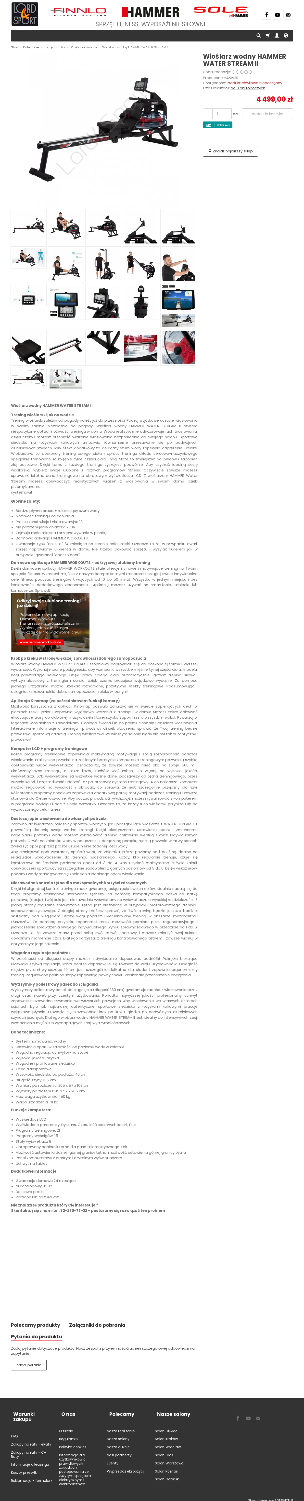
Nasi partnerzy (119, 1450)
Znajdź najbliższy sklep (230, 151)
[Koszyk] (267, 35)
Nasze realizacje (121, 1426)
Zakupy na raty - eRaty (31, 1434)
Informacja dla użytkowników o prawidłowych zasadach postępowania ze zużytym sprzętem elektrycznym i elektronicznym (75, 1465)
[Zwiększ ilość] (207, 113)
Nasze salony (118, 1434)
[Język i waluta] (286, 35)
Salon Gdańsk (167, 1474)
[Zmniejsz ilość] (225, 113)
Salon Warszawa (169, 1458)
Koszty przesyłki (24, 1463)
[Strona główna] (25, 14)
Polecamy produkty (37, 1325)
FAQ (14, 1426)
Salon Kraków (166, 1434)
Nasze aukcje (118, 1442)
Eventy (112, 1458)
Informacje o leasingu (30, 1454)
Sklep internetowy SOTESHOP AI (270, 1496)
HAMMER (231, 77)
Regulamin (68, 1434)
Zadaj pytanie (28, 1366)
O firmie (66, 1426)
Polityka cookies (72, 1442)
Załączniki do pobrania (103, 1325)
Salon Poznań (166, 1466)
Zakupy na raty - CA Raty (28, 1444)
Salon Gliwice (166, 1426)
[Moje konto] (276, 35)
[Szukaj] (258, 35)
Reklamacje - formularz (31, 1470)
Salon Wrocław (168, 1442)
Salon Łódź (164, 1450)
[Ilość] (216, 113)
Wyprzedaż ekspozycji (125, 1466)
